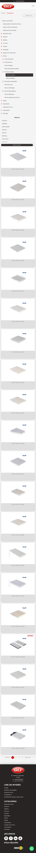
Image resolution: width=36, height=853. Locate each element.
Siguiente (28, 757)
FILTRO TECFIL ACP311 (18, 474)
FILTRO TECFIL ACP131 (18, 291)
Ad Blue (6, 806)
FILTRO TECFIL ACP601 (17, 596)
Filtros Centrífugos (9, 88)
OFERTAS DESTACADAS (9, 30)
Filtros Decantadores (10, 91)
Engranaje (5, 49)
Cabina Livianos (10, 75)
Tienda (6, 788)
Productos (10, 13)
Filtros (5, 56)
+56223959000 (19, 779)
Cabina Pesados (10, 78)
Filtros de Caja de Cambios (11, 68)
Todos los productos (7, 20)
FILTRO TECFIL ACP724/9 (18, 657)
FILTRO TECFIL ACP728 (17, 748)
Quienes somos (8, 792)
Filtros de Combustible (10, 81)
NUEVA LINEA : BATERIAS (10, 27)
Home (3, 13)
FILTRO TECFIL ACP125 (17, 199)
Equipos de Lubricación (9, 52)
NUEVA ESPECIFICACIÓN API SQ (12, 24)
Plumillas (5, 113)
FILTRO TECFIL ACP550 (17, 504)
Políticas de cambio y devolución (13, 797)
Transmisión (6, 110)
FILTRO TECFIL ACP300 (17, 382)
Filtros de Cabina (9, 72)
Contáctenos (8, 794)
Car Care (5, 43)
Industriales (6, 104)
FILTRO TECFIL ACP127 (17, 260)
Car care (6, 811)
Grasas (5, 100)
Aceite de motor (7, 33)
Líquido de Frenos (8, 107)
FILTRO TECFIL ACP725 (17, 687)
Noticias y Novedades (10, 790)
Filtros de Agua (8, 65)
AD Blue (5, 36)
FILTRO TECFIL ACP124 (17, 169)
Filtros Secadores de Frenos (12, 97)
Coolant (5, 46)
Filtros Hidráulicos (9, 94)
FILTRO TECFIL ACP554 (17, 535)
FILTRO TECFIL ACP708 (17, 626)
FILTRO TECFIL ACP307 (17, 413)
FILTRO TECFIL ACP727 (17, 718)
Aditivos (5, 40)
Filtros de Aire (8, 62)
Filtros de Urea (8, 84)
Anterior (7, 757)
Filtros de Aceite (8, 59)
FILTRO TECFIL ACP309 (17, 443)
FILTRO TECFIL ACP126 (17, 230)
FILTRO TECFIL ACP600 (17, 565)
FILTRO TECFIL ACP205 (17, 321)
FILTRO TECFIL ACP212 (17, 352)
